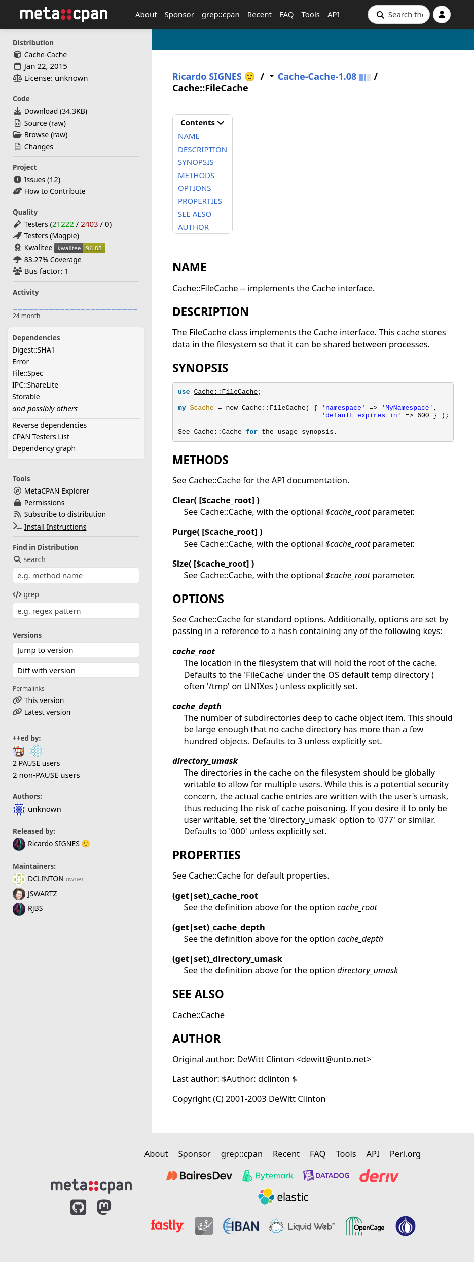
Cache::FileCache (226, 392)
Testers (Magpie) (51, 235)
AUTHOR (193, 227)
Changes (38, 146)
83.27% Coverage (53, 259)
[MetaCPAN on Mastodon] (114, 1223)
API (333, 14)
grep (26, 594)
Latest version (47, 712)
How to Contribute (55, 191)
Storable (26, 396)
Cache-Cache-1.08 (317, 76)
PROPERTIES (200, 201)
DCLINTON (38, 878)
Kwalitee (38, 247)
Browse (36, 134)
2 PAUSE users (36, 763)
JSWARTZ (35, 893)
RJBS (28, 908)
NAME (189, 136)
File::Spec (27, 373)
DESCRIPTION (202, 149)
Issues (34, 179)
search (29, 559)
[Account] (442, 14)
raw (57, 123)
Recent (259, 14)
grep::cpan (221, 14)
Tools (310, 14)
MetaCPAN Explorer (56, 491)
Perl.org (405, 1154)
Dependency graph (44, 448)
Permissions (44, 502)
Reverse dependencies (49, 425)
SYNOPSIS (195, 162)
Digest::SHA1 (33, 350)
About (146, 14)
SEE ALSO (194, 213)
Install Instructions (55, 527)
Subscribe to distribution (65, 514)
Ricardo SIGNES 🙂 (51, 843)
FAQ (286, 14)
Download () (55, 111)
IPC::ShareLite (35, 385)
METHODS (196, 175)
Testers (36, 224)
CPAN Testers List (40, 436)
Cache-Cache (45, 54)
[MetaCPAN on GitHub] (78, 1223)
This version (44, 700)
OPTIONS (194, 188)
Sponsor (179, 14)
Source (35, 123)
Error (20, 361)
